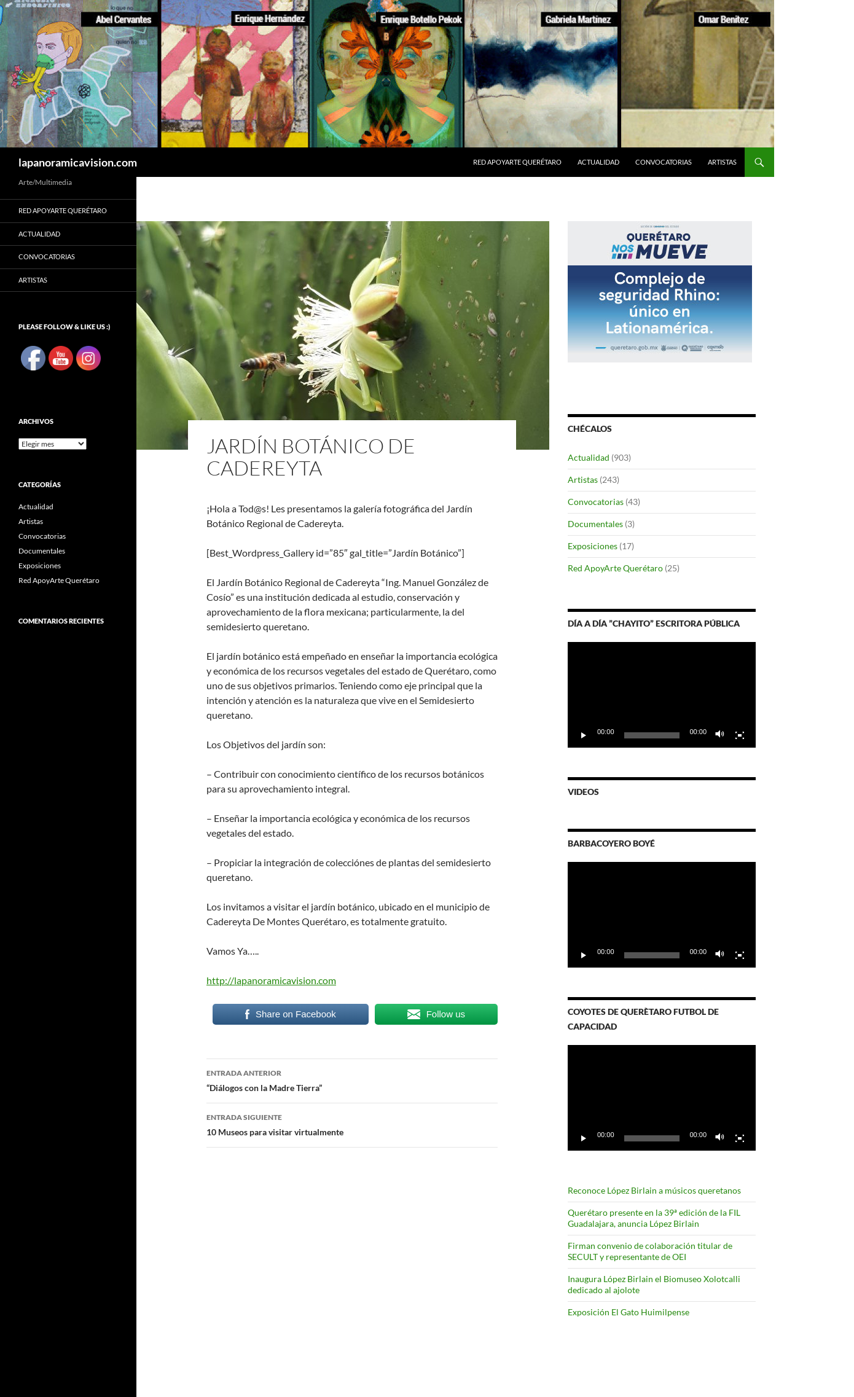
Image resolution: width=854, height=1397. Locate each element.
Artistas (722, 162)
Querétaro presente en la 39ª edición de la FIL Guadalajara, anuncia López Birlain (654, 1218)
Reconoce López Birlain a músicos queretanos (654, 1190)
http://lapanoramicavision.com (271, 980)
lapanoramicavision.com (77, 162)
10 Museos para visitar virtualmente (352, 1123)
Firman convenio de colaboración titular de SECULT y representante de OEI (650, 1251)
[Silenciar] (720, 735)
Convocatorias (663, 162)
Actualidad (598, 162)
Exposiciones (592, 546)
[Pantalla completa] (740, 735)
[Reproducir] (584, 735)
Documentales (595, 523)
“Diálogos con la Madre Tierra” (352, 1079)
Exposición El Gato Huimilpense (628, 1312)
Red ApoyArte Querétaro (517, 162)
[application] (662, 695)
